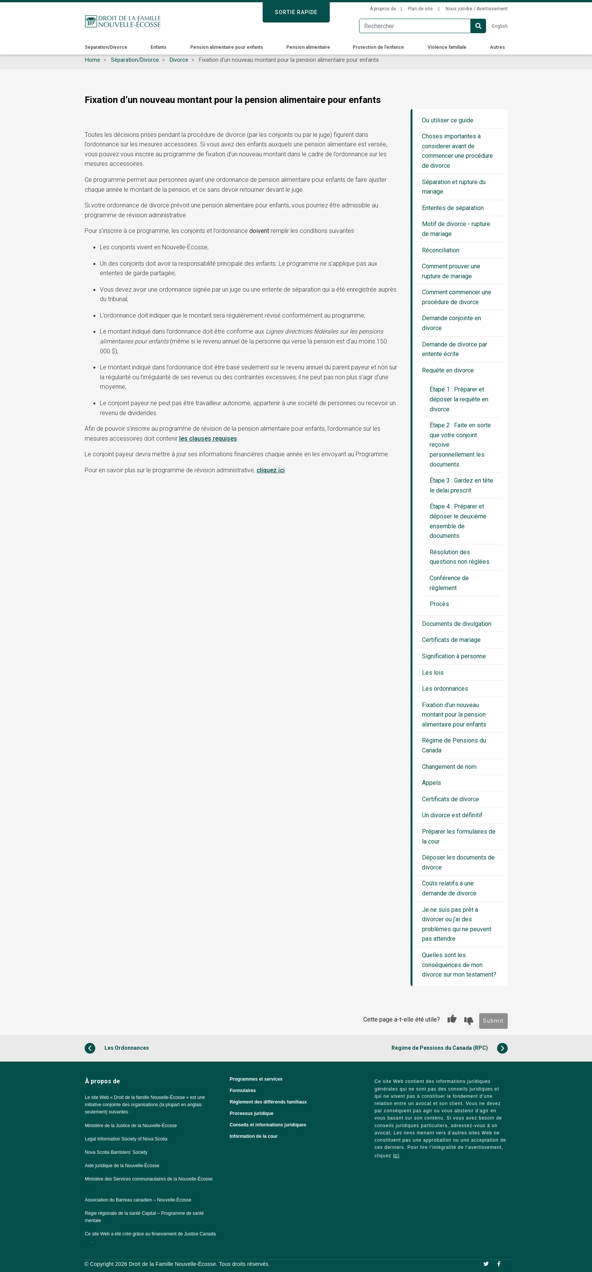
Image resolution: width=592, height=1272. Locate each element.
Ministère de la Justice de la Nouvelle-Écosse (134, 1125)
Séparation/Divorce (106, 47)
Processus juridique (252, 1113)
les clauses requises (208, 438)
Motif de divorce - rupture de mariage (456, 228)
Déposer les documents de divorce (458, 862)
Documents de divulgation (456, 623)
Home (92, 59)
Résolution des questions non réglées (459, 557)
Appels (431, 782)
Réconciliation (440, 250)
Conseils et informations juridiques (268, 1125)
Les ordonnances (445, 688)
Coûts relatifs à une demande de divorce (449, 888)
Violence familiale (448, 47)
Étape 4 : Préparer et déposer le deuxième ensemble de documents (458, 521)
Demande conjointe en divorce (451, 323)
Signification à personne (454, 656)
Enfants (159, 47)
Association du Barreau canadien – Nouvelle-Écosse (142, 1200)
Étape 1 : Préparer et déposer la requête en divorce (459, 399)
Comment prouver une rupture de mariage (451, 271)
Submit (493, 1021)
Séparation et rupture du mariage (454, 187)
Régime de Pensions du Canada (454, 745)
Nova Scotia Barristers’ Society (119, 1152)
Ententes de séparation (453, 208)
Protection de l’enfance (379, 47)
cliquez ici (271, 470)
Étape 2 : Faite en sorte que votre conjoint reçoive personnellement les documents (460, 445)
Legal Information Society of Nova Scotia (130, 1139)
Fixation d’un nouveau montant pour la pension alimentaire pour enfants (454, 714)
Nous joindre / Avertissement (477, 8)
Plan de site (421, 8)
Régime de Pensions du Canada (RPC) (449, 1048)
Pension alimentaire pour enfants (227, 47)
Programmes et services (256, 1079)
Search (478, 26)
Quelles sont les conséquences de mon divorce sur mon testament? (459, 964)
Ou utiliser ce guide (447, 120)
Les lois (433, 672)
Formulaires (243, 1090)
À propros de (383, 8)
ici (396, 1155)
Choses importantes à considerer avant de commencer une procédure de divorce (457, 151)
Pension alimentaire (308, 47)
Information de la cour (254, 1136)
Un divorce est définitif (452, 815)
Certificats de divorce (450, 799)
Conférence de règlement (449, 583)
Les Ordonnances (117, 1048)
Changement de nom (449, 766)
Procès (439, 604)
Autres (498, 47)
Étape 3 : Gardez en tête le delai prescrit (461, 485)
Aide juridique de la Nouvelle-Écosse (125, 1165)
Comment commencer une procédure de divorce (456, 297)
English (500, 26)
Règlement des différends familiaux (268, 1102)
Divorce (179, 59)
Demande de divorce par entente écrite (454, 349)
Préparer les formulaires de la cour (459, 836)
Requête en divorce (448, 370)
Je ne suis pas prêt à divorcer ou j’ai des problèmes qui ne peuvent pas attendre (456, 924)
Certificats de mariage (451, 639)
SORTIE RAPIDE (296, 12)
